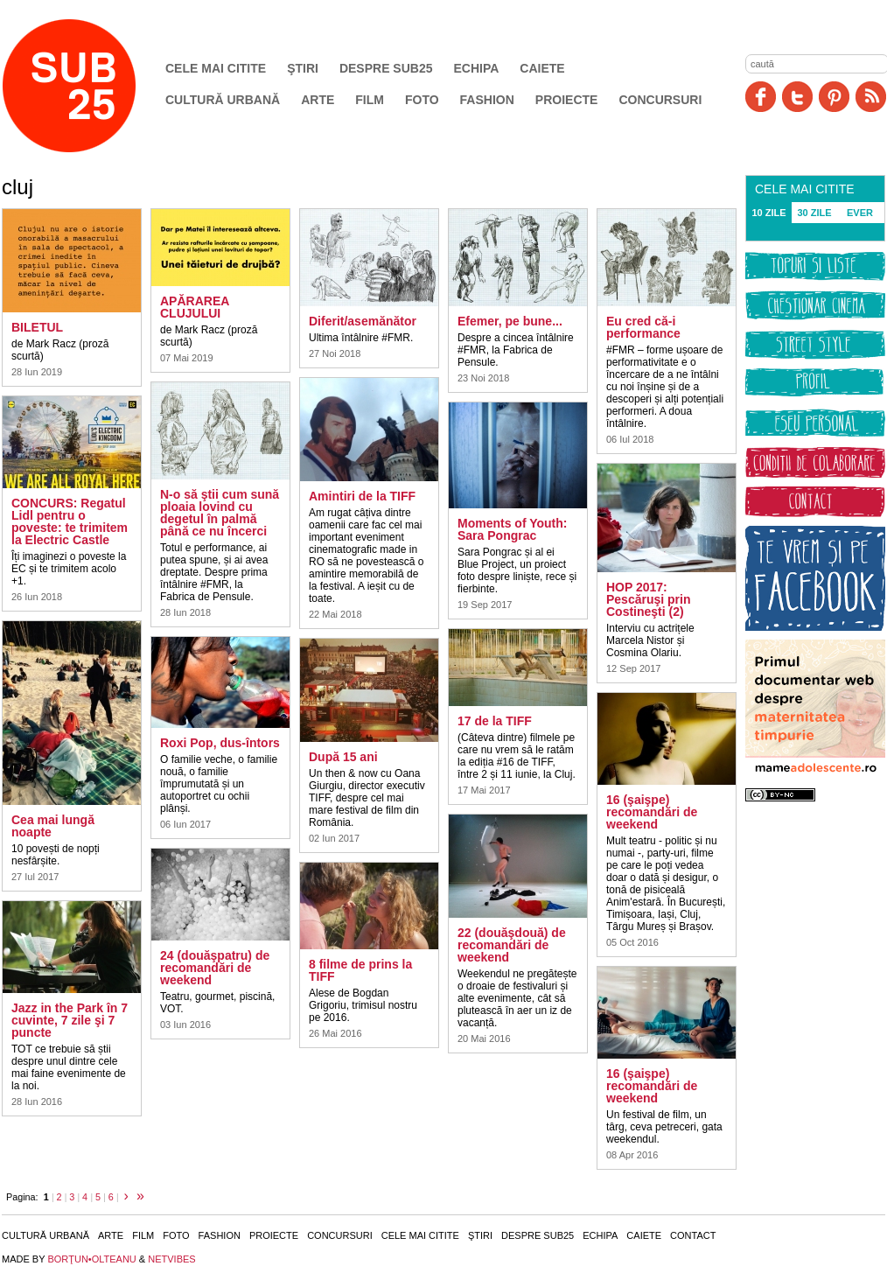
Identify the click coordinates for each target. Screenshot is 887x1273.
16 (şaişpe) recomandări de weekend (651, 812)
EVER (860, 212)
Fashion (487, 100)
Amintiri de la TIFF (362, 496)
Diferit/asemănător (362, 321)
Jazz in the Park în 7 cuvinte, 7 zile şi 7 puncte (69, 1020)
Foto (422, 100)
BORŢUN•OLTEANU (91, 1259)
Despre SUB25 (386, 68)
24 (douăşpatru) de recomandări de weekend (214, 967)
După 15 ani (343, 757)
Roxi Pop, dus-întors (220, 743)
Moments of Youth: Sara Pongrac (512, 529)
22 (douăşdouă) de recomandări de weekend (511, 945)
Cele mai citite (215, 68)
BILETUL (37, 327)
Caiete (542, 68)
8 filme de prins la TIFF (360, 970)
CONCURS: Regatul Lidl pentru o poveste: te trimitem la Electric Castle (69, 521)
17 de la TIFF (494, 721)
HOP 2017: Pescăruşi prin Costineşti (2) (648, 599)
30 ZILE (814, 212)
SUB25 (89, 85)
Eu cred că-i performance (643, 327)
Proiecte (566, 100)
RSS (871, 96)
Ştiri (302, 68)
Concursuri (660, 100)
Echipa (476, 68)
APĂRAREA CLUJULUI (194, 307)
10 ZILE (768, 212)
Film (369, 100)
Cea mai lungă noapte (52, 826)
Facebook (760, 96)
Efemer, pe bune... (509, 321)
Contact (693, 1235)
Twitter (797, 96)
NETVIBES (171, 1259)
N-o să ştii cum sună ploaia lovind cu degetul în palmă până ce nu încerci (219, 512)
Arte (317, 100)
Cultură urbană (222, 100)
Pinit (834, 96)
